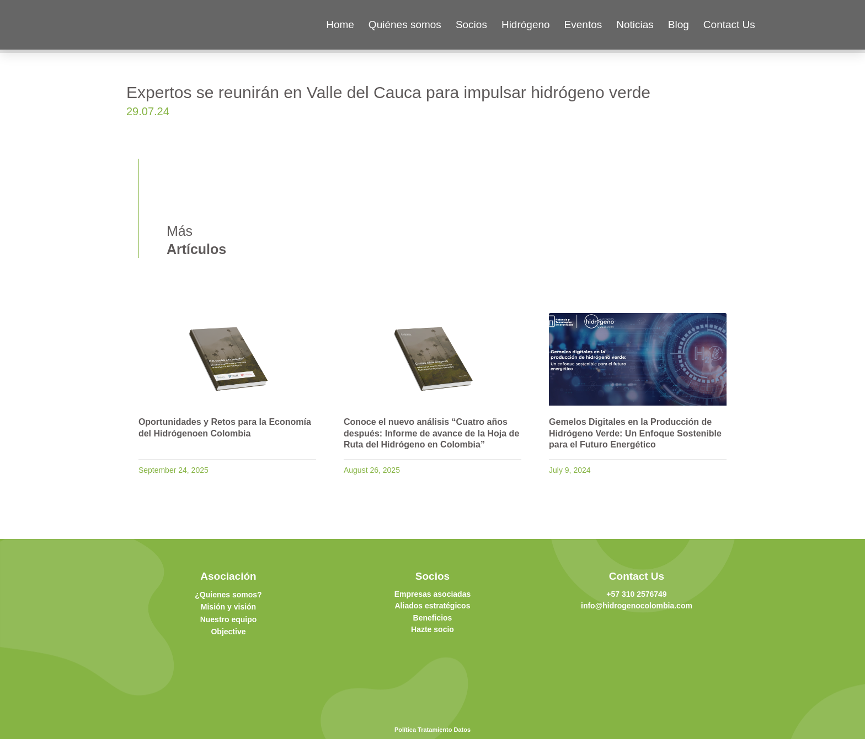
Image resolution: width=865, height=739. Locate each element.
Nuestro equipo (228, 619)
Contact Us (729, 24)
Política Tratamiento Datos (432, 729)
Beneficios (432, 617)
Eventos (583, 24)
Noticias (635, 24)
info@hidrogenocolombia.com (636, 605)
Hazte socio (432, 629)
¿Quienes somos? (228, 594)
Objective (228, 631)
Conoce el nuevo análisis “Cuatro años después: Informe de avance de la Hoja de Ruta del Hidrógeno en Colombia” (431, 433)
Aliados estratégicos (433, 605)
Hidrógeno (525, 24)
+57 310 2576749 (636, 594)
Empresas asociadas (432, 594)
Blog (678, 24)
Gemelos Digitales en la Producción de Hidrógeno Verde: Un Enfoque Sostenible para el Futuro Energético (635, 433)
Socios (471, 24)
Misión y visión (228, 606)
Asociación (228, 576)
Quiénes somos (405, 24)
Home (340, 24)
